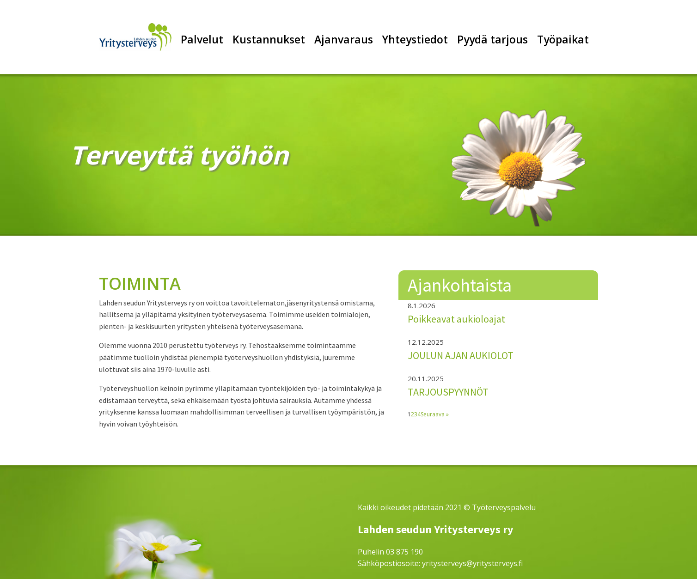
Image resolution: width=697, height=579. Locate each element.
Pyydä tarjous (492, 39)
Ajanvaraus (343, 39)
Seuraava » (435, 414)
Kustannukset (268, 39)
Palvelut (202, 39)
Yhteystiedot (415, 39)
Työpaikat (563, 39)
